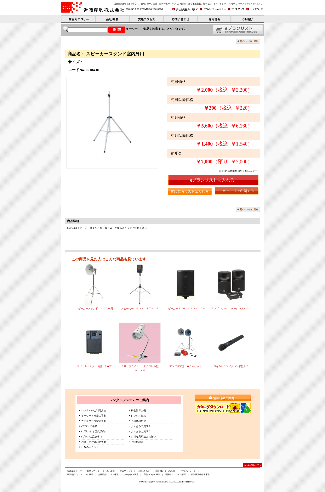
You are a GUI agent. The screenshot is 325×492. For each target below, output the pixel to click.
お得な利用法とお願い (143, 436)
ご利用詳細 (137, 442)
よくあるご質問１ (141, 426)
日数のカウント (90, 447)
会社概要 (110, 471)
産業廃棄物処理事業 (200, 474)
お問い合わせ (143, 471)
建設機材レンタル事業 (175, 474)
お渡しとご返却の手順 (93, 442)
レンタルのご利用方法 (93, 410)
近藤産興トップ (74, 471)
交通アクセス (126, 471)
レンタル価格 (138, 415)
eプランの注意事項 (91, 436)
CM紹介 (172, 471)
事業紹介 (71, 474)
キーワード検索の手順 (93, 415)
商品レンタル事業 (152, 474)
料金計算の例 (138, 410)
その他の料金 (138, 420)
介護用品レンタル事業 (108, 474)
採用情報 (159, 471)
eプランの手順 (89, 426)
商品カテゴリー (94, 471)
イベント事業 (87, 474)
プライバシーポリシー (191, 471)
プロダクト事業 (131, 474)
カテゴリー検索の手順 (93, 420)
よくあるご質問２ (141, 431)
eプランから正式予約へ (94, 431)
